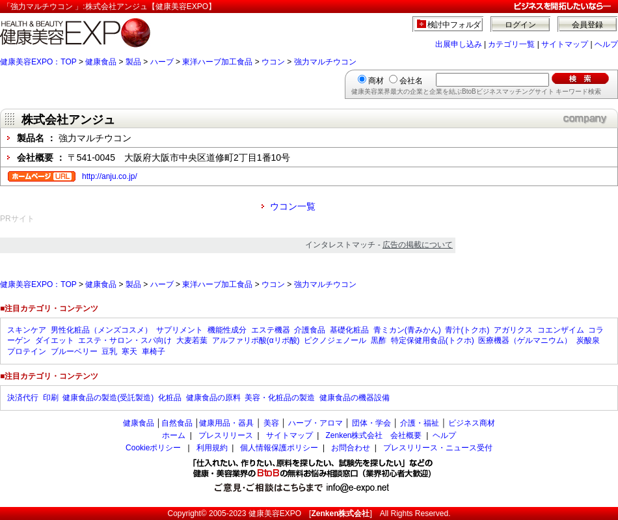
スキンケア (26, 330)
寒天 (129, 351)
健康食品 (100, 61)
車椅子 (153, 351)
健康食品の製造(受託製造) (108, 397)
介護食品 (309, 330)
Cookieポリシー (153, 447)
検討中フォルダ (454, 24)
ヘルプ (606, 44)
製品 (133, 61)
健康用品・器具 (226, 423)
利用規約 (212, 447)
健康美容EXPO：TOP (38, 61)
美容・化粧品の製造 (280, 397)
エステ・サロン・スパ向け (125, 340)
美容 (271, 423)
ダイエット (54, 340)
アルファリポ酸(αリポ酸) (256, 340)
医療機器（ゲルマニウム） (525, 340)
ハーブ (162, 61)
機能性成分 (227, 330)
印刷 (51, 397)
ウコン (273, 61)
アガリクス (513, 330)
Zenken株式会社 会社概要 (373, 435)
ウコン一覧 (293, 206)
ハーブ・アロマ (315, 423)
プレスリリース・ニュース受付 (437, 447)
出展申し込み (458, 44)
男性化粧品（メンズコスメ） (101, 330)
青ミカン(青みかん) (407, 330)
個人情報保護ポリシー (279, 447)
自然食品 (177, 423)
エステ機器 (270, 330)
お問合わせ (350, 447)
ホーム (173, 435)
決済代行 (22, 397)
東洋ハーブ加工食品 (217, 61)
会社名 (411, 80)
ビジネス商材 (471, 423)
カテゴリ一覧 (511, 44)
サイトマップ (564, 44)
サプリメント (179, 330)
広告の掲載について (418, 244)
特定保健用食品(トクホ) (432, 340)
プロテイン (26, 351)
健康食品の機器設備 (354, 397)
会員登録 (587, 24)
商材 (376, 80)
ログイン (520, 24)
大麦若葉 (192, 340)
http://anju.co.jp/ (109, 176)
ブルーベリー (74, 351)
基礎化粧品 (349, 330)
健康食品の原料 (213, 397)
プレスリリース (225, 435)
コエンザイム (560, 330)
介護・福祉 (419, 423)
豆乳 (109, 351)
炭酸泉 (588, 340)
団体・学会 (371, 423)
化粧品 (169, 397)
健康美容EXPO (275, 513)
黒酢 (378, 340)
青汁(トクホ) (467, 330)
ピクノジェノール (335, 340)
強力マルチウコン (325, 61)
